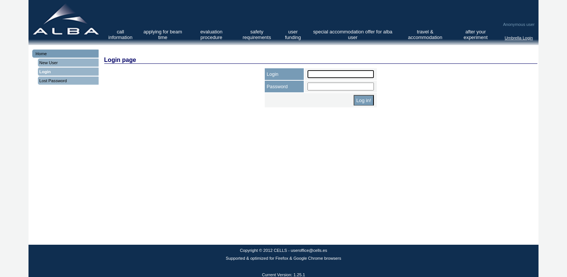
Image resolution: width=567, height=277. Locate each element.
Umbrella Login (519, 38)
